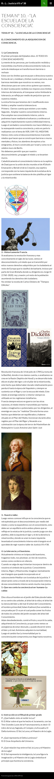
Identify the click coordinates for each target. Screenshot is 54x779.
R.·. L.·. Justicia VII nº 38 (13, 3)
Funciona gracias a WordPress (12, 776)
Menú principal (50, 3)
